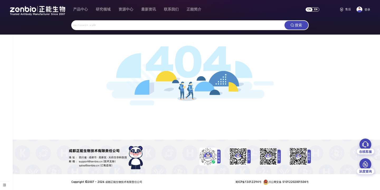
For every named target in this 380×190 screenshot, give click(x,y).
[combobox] (177, 25)
